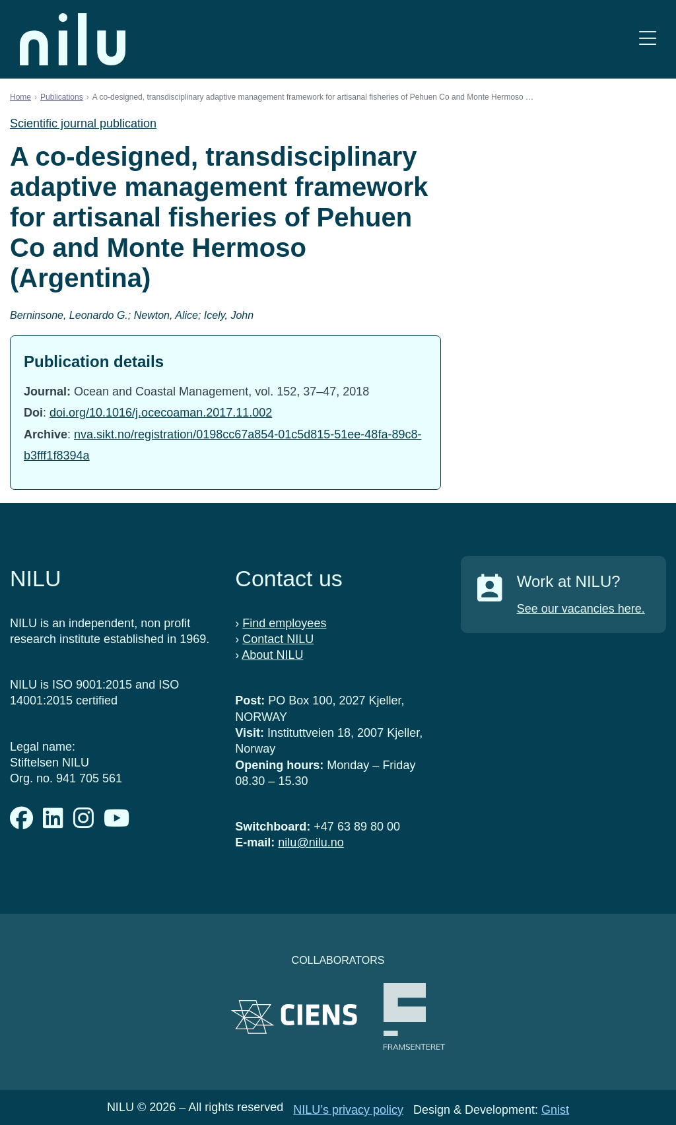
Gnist (555, 1109)
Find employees (284, 623)
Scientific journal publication (83, 123)
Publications (61, 97)
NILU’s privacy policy (348, 1109)
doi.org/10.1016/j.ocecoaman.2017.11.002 (161, 412)
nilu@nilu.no (310, 842)
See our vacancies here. (581, 608)
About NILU (272, 655)
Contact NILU (278, 639)
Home (20, 97)
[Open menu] (647, 39)
